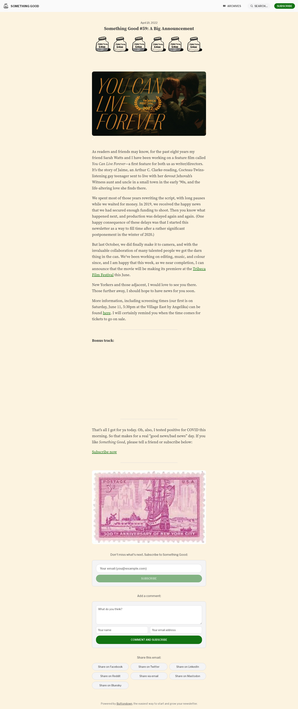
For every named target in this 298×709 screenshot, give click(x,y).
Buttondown (124, 703)
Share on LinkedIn (187, 666)
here (106, 313)
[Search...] (259, 6)
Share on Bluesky (110, 685)
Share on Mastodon (187, 676)
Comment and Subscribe (149, 639)
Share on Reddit (110, 676)
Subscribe (284, 6)
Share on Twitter (149, 666)
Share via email (148, 676)
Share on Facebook (110, 666)
